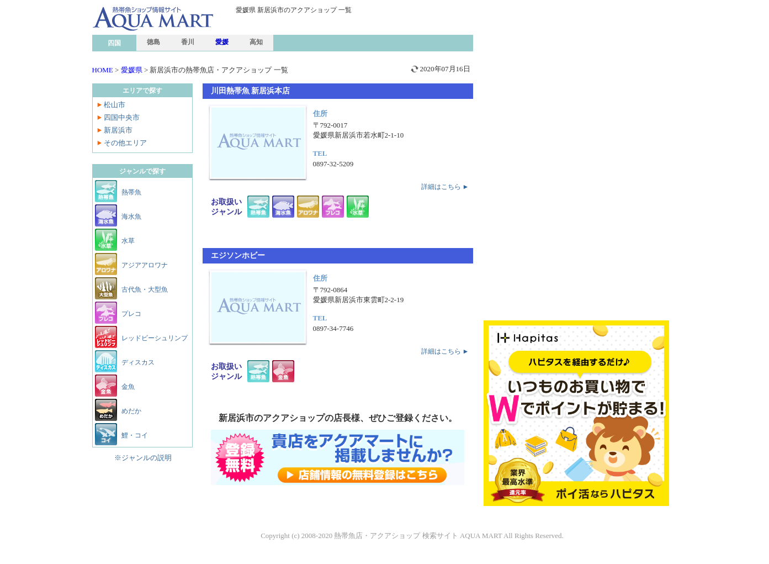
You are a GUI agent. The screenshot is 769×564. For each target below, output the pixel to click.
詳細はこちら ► (445, 187)
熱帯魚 (131, 192)
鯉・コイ (134, 435)
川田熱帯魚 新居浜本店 (250, 91)
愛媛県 (131, 70)
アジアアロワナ (144, 265)
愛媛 (222, 42)
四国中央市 (122, 117)
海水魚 (131, 216)
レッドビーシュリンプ (154, 338)
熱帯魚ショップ (177, 41)
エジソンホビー (238, 255)
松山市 (114, 105)
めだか (131, 411)
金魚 (128, 387)
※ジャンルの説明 (143, 458)
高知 (256, 42)
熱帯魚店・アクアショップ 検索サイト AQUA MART (418, 535)
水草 (128, 241)
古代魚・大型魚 (144, 289)
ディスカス (138, 362)
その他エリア (125, 143)
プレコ (131, 314)
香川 (187, 42)
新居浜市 (118, 130)
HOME (102, 70)
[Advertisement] (576, 83)
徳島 (153, 42)
